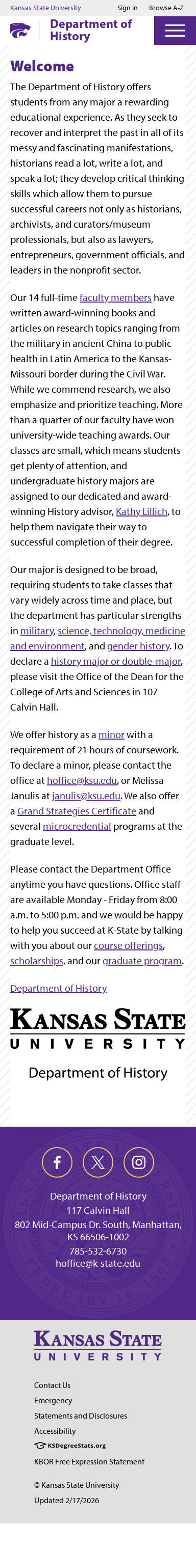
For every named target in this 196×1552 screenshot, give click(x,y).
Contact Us (52, 1385)
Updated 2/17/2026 (66, 1500)
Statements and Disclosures (80, 1416)
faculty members (116, 297)
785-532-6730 (98, 1251)
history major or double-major (116, 661)
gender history (138, 646)
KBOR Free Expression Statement (89, 1461)
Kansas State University (45, 8)
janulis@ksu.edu (86, 795)
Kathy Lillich (141, 511)
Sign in (127, 8)
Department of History (91, 29)
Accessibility (55, 1431)
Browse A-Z (166, 8)
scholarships (36, 961)
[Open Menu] (175, 30)
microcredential (77, 826)
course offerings (128, 945)
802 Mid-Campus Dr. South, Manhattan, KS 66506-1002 (98, 1230)
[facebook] (57, 1162)
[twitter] (98, 1162)
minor (112, 734)
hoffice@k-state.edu (98, 1263)
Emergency (53, 1400)
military (37, 630)
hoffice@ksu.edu (82, 780)
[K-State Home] (20, 30)
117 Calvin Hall (98, 1210)
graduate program (142, 961)
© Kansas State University (76, 1485)
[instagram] (139, 1162)
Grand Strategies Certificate (76, 811)
